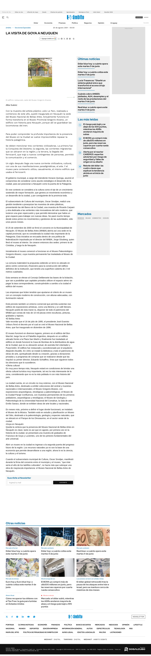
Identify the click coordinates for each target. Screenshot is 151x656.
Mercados (100, 625)
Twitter (7, 617)
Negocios (88, 23)
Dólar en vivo (19, 12)
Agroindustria (70, 12)
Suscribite (63, 482)
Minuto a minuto (48, 595)
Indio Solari (96, 12)
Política (75, 23)
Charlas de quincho (56, 12)
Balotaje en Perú (84, 12)
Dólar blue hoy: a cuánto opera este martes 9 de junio (93, 65)
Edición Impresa (50, 628)
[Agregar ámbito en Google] (48, 38)
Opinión (101, 23)
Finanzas (62, 23)
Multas (102, 632)
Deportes (34, 628)
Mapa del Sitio (12, 632)
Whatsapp (34, 617)
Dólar (36, 23)
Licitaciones (115, 632)
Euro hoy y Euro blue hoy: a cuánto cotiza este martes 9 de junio (21, 584)
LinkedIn (23, 617)
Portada (10, 625)
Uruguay (113, 23)
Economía (48, 23)
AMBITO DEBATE (95, 639)
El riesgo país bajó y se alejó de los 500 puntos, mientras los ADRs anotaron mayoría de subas (95, 129)
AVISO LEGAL (67, 632)
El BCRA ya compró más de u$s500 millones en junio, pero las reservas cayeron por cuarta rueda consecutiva (95, 143)
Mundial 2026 (108, 12)
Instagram (17, 617)
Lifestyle (137, 625)
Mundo (22, 628)
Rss (131, 628)
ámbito (8, 28)
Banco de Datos (83, 625)
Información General (72, 628)
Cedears (106, 218)
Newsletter (146, 22)
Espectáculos (103, 628)
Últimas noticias (26, 625)
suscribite (139, 17)
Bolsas (88, 218)
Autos (89, 628)
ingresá (146, 17)
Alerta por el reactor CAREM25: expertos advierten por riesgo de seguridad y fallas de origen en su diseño (95, 156)
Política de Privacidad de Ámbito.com (40, 632)
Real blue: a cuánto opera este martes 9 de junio (92, 108)
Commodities (96, 218)
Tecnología (119, 628)
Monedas (81, 218)
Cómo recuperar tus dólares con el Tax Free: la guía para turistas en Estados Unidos (22, 601)
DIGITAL (52, 639)
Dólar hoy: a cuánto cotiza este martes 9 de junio (93, 73)
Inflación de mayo (32, 12)
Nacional (10, 628)
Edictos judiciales (86, 632)
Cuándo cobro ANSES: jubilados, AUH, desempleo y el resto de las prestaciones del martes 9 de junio (93, 98)
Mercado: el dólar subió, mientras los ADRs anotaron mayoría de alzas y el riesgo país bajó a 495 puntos (57, 602)
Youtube (28, 616)
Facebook (12, 617)
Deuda (44, 12)
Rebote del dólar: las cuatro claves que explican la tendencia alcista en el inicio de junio (93, 170)
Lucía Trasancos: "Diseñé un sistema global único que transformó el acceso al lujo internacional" (92, 84)
